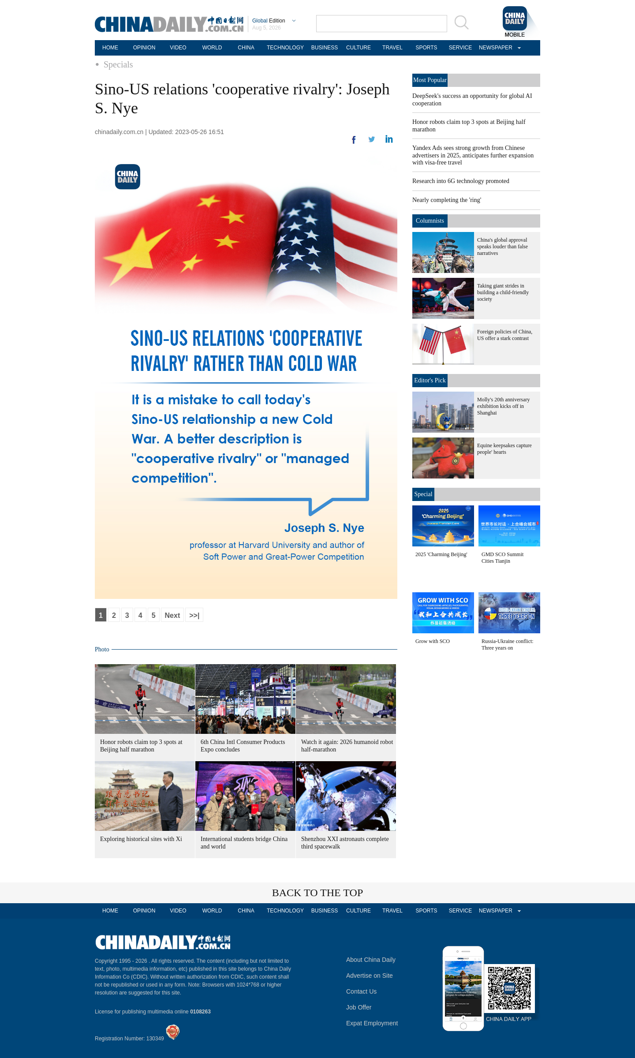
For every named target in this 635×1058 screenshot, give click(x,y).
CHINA (246, 48)
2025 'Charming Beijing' (441, 554)
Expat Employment (372, 1023)
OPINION (144, 48)
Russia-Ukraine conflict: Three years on (508, 644)
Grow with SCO (432, 641)
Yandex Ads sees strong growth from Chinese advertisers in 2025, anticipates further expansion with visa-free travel (473, 155)
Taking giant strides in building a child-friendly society (503, 292)
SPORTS (426, 48)
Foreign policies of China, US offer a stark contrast (504, 335)
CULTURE (358, 48)
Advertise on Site (369, 975)
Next (172, 615)
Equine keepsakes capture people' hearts (504, 448)
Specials (118, 64)
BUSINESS (324, 48)
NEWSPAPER (494, 48)
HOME (110, 48)
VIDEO (178, 48)
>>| (194, 615)
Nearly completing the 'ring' (446, 200)
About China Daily (371, 959)
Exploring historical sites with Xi (141, 839)
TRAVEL (392, 48)
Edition (268, 21)
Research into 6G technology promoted (460, 181)
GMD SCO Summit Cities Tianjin (502, 557)
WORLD (212, 48)
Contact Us (361, 991)
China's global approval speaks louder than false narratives (502, 246)
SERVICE (460, 48)
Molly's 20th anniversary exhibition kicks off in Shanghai (503, 406)
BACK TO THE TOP (317, 892)
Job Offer (358, 1007)
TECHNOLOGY (285, 48)
